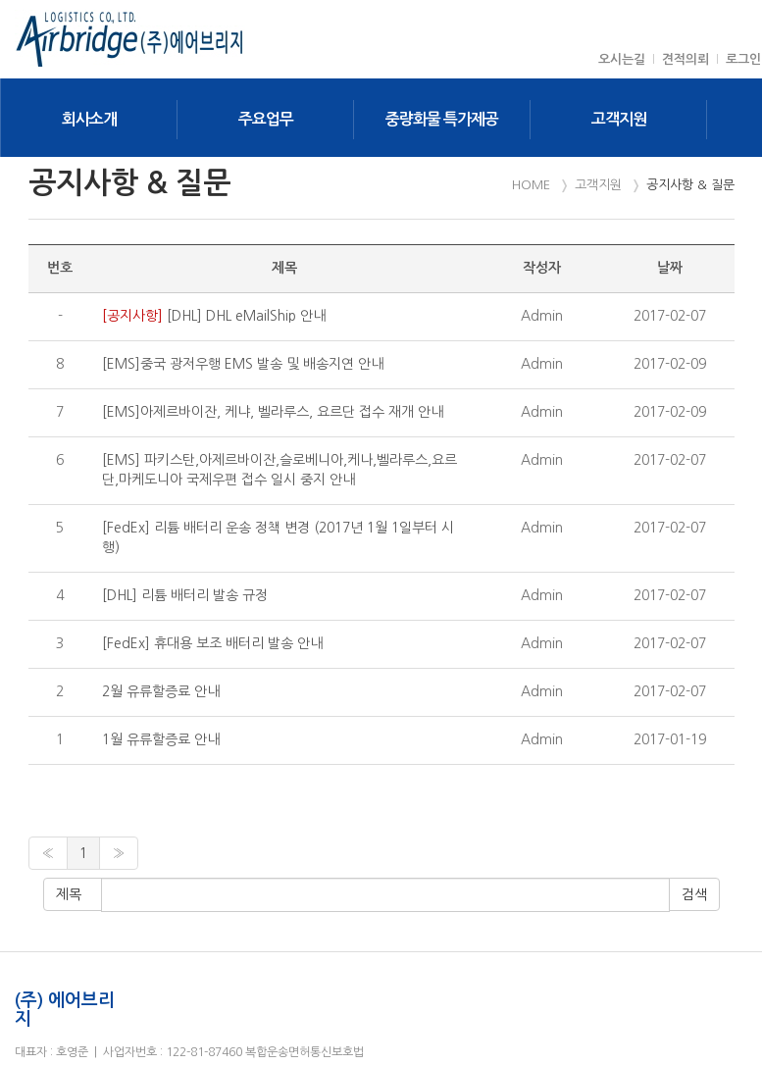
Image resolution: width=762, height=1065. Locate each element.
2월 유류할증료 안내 (161, 691)
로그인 (743, 59)
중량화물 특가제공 (441, 119)
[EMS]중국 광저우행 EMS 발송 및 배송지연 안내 (242, 364)
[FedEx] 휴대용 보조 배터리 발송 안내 (212, 643)
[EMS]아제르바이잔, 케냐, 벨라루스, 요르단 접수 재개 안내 (272, 412)
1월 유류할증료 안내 (161, 739)
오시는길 (621, 59)
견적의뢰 (685, 59)
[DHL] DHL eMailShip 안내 (214, 316)
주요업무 (265, 119)
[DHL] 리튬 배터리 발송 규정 (185, 595)
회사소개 (89, 119)
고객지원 (618, 119)
